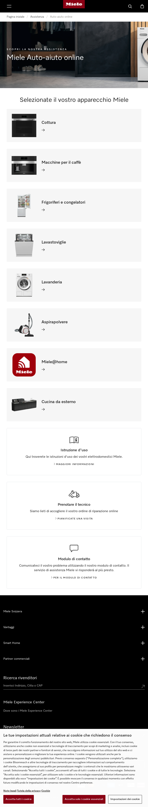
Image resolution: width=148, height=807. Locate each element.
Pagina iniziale (15, 16)
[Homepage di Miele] (74, 6)
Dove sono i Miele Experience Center (27, 710)
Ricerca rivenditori (20, 678)
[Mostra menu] (9, 6)
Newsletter (13, 727)
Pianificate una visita (74, 519)
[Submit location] (143, 686)
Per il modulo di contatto (74, 578)
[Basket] (142, 6)
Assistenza (37, 16)
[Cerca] (130, 6)
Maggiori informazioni (74, 464)
